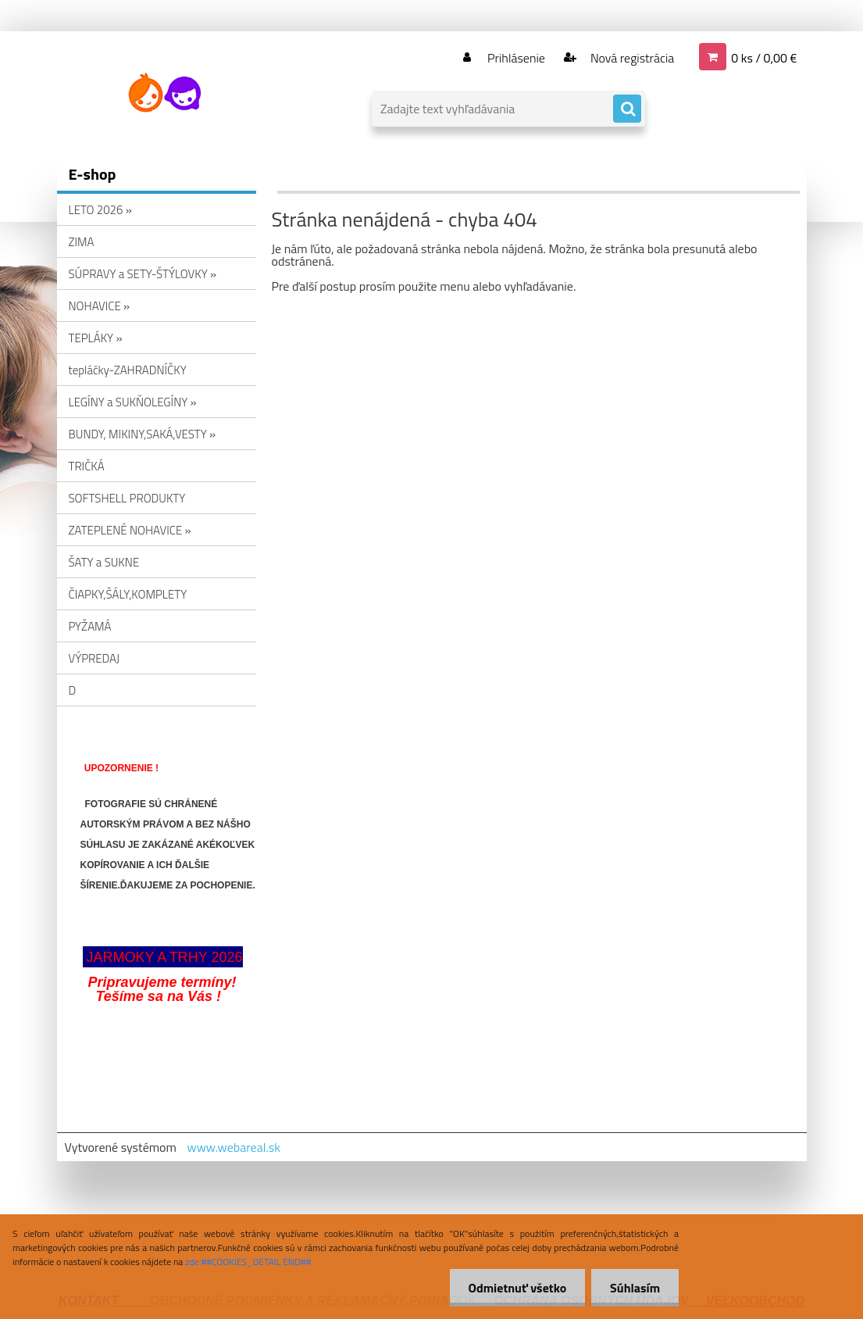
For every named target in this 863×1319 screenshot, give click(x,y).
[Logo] (164, 93)
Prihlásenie (516, 57)
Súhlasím (634, 1287)
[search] (627, 109)
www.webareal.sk (233, 1147)
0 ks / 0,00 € (764, 57)
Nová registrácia (630, 57)
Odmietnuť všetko (514, 1287)
